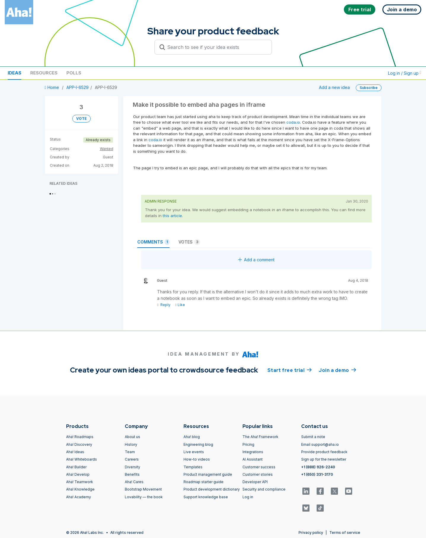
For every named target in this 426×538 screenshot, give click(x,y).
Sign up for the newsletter (323, 459)
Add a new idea (334, 87)
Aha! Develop (78, 474)
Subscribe (369, 87)
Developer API (255, 482)
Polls (73, 73)
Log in (247, 497)
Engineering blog (198, 444)
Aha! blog (192, 436)
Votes (189, 242)
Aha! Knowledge (80, 489)
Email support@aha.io (320, 444)
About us (132, 436)
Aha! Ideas (75, 452)
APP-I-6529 (77, 87)
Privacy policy (311, 532)
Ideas (14, 73)
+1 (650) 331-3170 (317, 474)
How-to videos (197, 459)
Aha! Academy (78, 497)
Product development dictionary (212, 489)
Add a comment (256, 259)
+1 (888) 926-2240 (318, 467)
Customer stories (257, 474)
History (131, 444)
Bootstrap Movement (143, 489)
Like (180, 305)
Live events (194, 452)
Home (52, 87)
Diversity (132, 467)
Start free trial (289, 370)
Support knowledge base (206, 497)
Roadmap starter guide (204, 482)
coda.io (293, 122)
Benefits (132, 474)
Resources (44, 73)
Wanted (106, 149)
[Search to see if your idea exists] (216, 47)
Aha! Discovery (79, 444)
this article (172, 215)
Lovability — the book (144, 497)
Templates (193, 467)
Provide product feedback (324, 452)
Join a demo (337, 370)
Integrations (252, 452)
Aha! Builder (76, 467)
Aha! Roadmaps (79, 436)
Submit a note (313, 436)
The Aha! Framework (260, 436)
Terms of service (344, 532)
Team (130, 452)
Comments (153, 242)
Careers (132, 459)
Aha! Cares (134, 482)
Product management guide (208, 474)
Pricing (248, 444)
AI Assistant (252, 459)
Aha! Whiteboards (81, 459)
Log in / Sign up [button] (404, 73)
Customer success (258, 467)
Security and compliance (263, 489)
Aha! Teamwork (79, 482)
